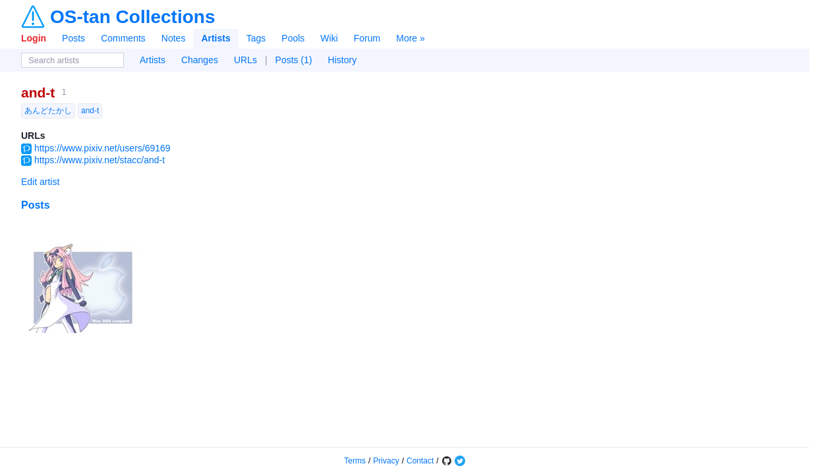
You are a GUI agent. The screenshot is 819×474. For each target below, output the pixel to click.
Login (33, 38)
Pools (292, 38)
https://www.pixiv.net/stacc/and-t (99, 160)
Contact (420, 461)
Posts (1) (293, 60)
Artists (215, 38)
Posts (73, 38)
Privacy (386, 461)
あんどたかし (48, 110)
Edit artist (40, 181)
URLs (245, 60)
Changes (199, 60)
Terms (355, 461)
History (342, 60)
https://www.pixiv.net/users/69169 (102, 148)
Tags (256, 38)
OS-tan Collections (132, 17)
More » (410, 38)
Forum (367, 38)
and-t (38, 92)
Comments (123, 38)
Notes (173, 38)
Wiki (328, 38)
